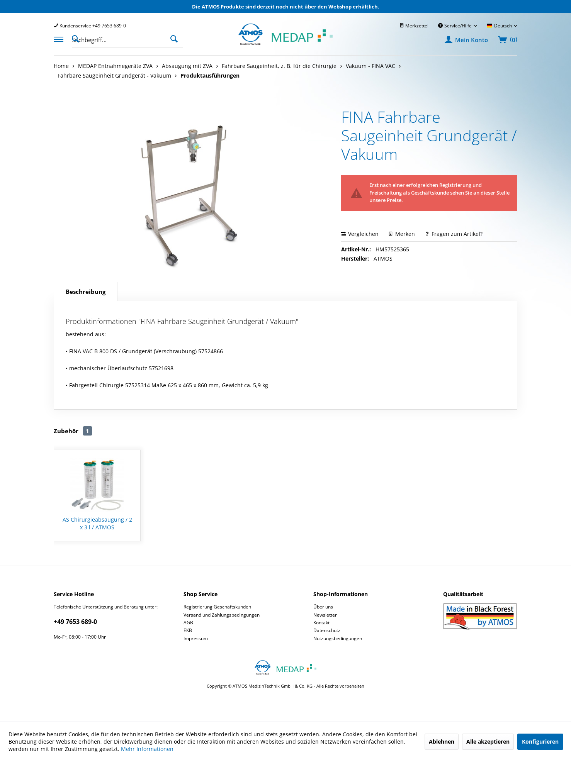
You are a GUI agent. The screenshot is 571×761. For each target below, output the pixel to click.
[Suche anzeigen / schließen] (77, 38)
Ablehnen (441, 741)
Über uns (323, 606)
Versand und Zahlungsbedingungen (222, 615)
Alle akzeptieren (488, 741)
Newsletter (325, 615)
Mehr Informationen (147, 749)
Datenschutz (326, 630)
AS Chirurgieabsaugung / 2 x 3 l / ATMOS (97, 523)
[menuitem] (90, 26)
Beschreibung (85, 291)
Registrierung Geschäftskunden (217, 606)
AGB (188, 622)
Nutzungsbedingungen (337, 638)
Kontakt (321, 622)
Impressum (196, 638)
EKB (188, 630)
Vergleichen (360, 233)
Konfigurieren (540, 741)
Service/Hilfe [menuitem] (455, 25)
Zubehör (73, 431)
